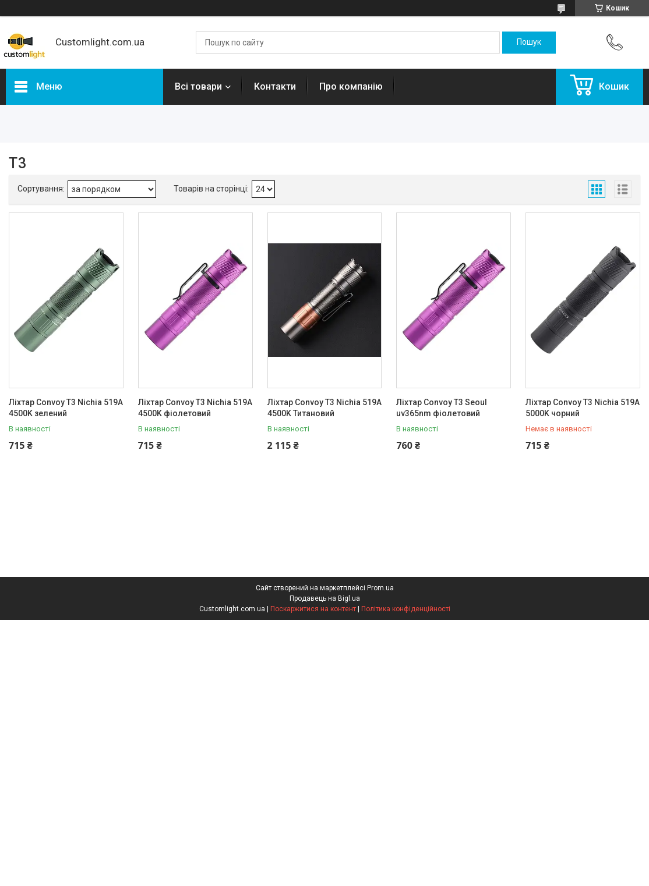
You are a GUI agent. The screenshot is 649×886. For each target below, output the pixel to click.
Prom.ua (380, 588)
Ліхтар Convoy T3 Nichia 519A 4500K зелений (66, 408)
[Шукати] (529, 42)
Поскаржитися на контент (313, 609)
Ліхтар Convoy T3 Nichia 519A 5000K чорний (582, 408)
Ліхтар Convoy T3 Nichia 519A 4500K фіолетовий (195, 408)
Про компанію (351, 86)
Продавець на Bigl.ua (325, 598)
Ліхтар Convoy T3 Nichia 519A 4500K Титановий (324, 408)
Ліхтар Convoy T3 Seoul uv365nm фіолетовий (441, 408)
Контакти (275, 86)
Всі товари (198, 86)
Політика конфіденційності (405, 609)
